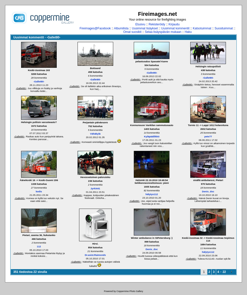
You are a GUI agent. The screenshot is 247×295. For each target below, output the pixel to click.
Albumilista (121, 28)
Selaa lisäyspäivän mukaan (163, 32)
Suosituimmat (224, 28)
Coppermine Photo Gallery (129, 291)
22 (224, 272)
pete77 (208, 136)
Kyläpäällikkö (151, 136)
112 (39, 246)
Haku (188, 32)
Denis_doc (208, 191)
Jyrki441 (95, 188)
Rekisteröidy (157, 24)
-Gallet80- (38, 81)
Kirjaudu (173, 24)
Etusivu (140, 24)
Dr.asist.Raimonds (95, 255)
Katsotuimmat (202, 28)
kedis (39, 191)
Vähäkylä (95, 133)
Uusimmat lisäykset (145, 28)
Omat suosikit (132, 32)
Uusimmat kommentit (175, 28)
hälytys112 (152, 194)
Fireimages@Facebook (95, 28)
